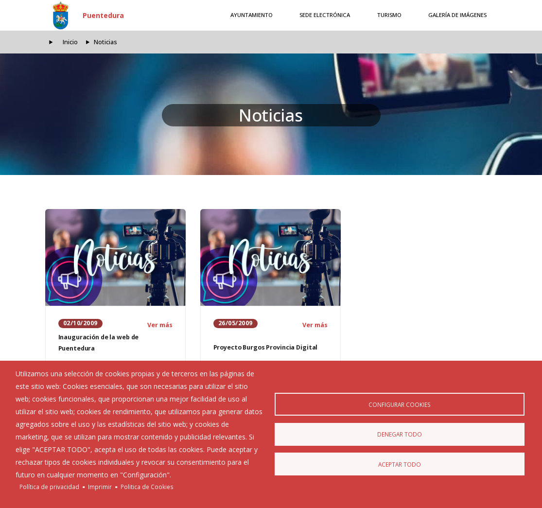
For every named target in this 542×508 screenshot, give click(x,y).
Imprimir (100, 486)
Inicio (70, 42)
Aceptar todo (399, 465)
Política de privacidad (49, 486)
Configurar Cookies (399, 403)
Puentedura (103, 15)
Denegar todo (399, 434)
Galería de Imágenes (457, 14)
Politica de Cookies (147, 486)
